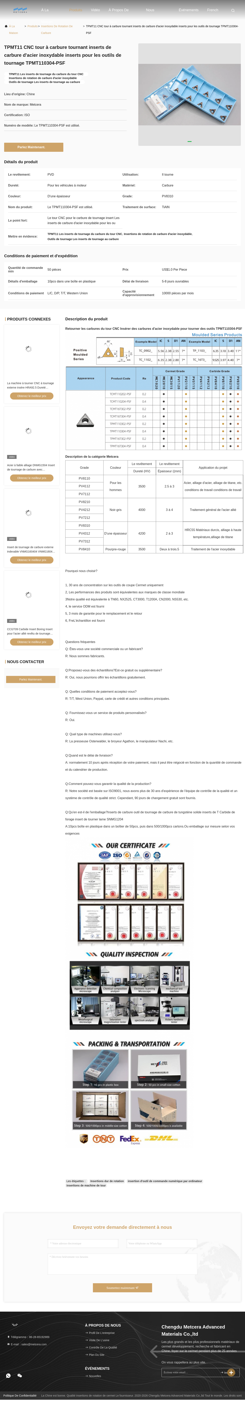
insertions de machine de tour (86, 1185)
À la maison (47, 12)
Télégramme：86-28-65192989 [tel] (28, 1337)
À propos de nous (119, 12)
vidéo (95, 10)
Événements (188, 10)
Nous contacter (153, 12)
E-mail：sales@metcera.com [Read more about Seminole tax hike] (27, 1344)
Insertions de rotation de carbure (57, 29)
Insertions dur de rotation (107, 1181)
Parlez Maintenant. (34, 147)
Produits (75, 10)
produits (33, 26)
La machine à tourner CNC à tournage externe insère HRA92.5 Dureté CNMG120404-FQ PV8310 (30, 387)
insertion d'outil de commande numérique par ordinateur (165, 1181)
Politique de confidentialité (19, 1395)
